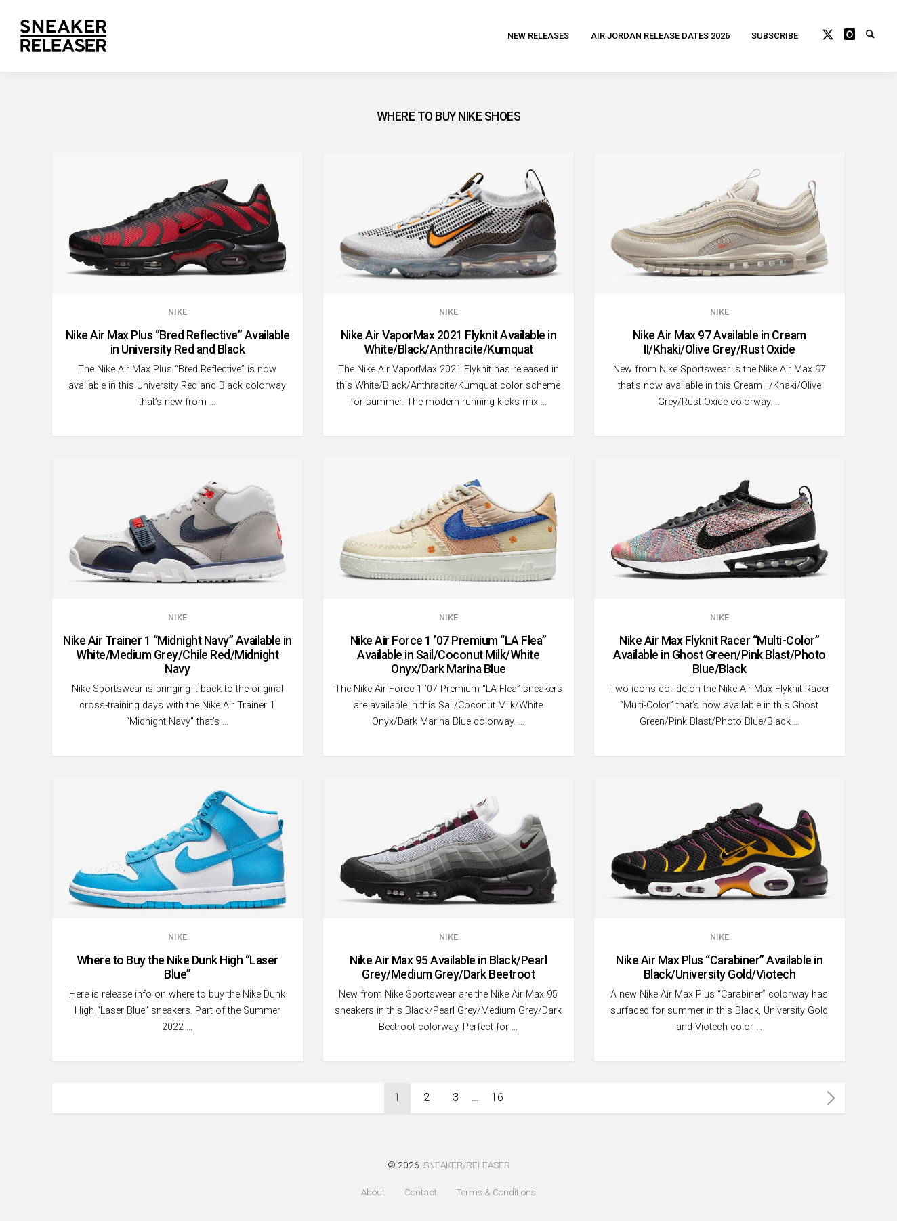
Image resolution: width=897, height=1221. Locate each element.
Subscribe (774, 38)
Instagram (855, 35)
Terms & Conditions (496, 1192)
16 (497, 1097)
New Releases (538, 38)
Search (877, 35)
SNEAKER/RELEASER (466, 1164)
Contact (420, 1192)
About (373, 1192)
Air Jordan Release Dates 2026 (660, 38)
